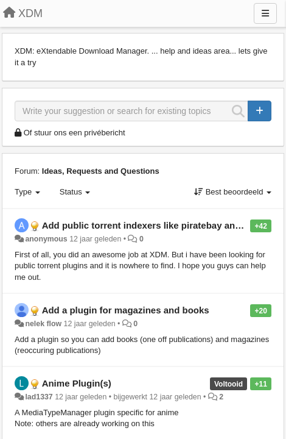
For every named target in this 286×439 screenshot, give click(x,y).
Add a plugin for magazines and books (125, 310)
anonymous (46, 239)
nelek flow (43, 323)
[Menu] (265, 13)
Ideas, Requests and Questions (100, 171)
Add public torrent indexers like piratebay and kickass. (160, 225)
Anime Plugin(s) (76, 383)
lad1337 (38, 397)
